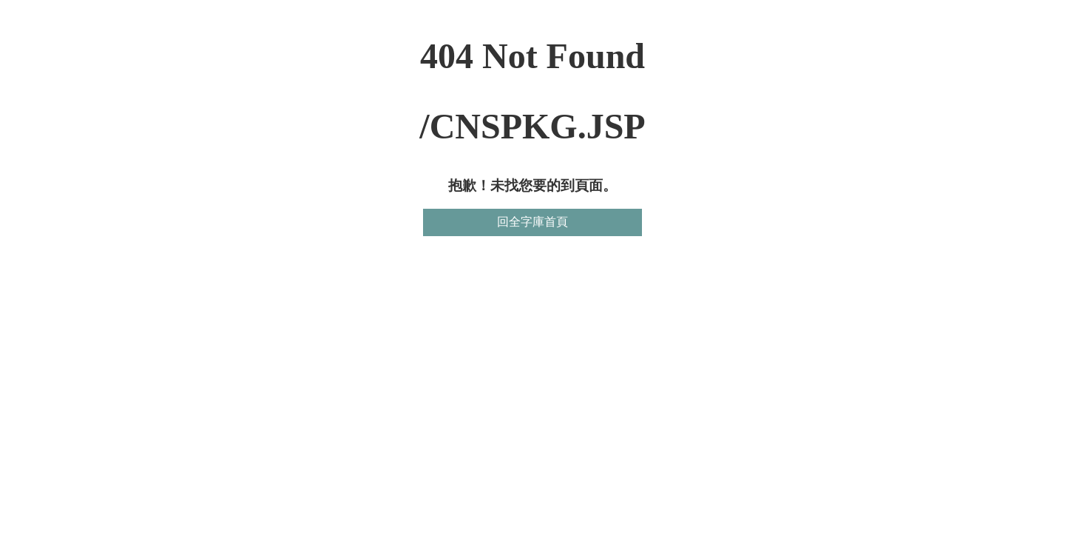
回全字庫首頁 (532, 221)
